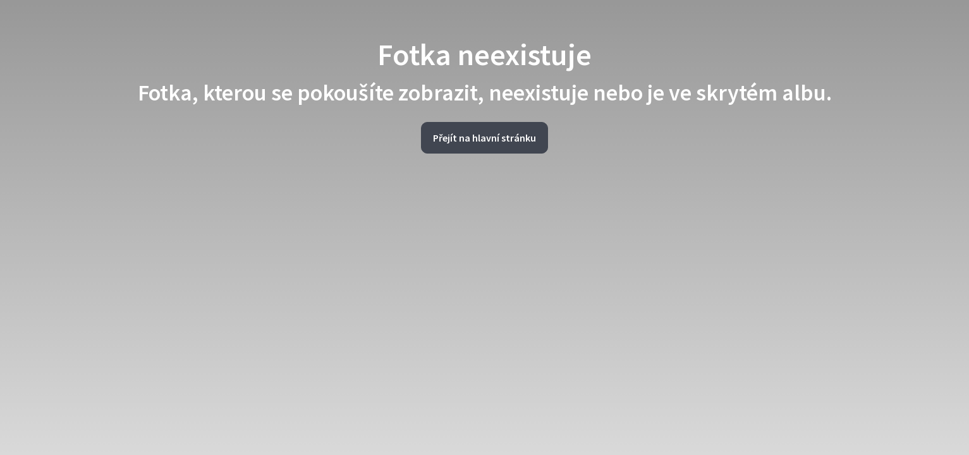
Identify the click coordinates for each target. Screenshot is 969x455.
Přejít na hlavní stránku (484, 137)
